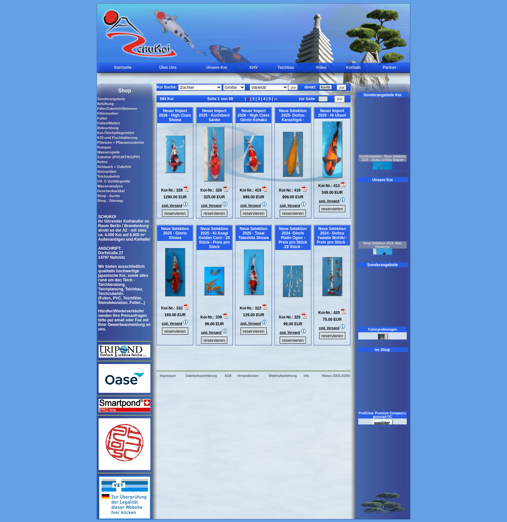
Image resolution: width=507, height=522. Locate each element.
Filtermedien (107, 113)
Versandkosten (247, 376)
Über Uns (168, 67)
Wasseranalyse (110, 186)
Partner (389, 67)
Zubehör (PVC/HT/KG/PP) (118, 157)
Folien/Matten (108, 123)
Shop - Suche (108, 196)
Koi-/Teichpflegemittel (115, 133)
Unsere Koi (216, 67)
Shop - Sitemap (110, 201)
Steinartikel (106, 171)
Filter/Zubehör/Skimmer (117, 108)
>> (275, 99)
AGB (228, 376)
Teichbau (285, 67)
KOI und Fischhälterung (117, 138)
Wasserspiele (108, 152)
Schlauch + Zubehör (114, 167)
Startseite (123, 67)
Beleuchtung (108, 128)
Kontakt (353, 67)
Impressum (168, 376)
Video (321, 67)
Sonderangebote (111, 99)
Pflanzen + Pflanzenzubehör (120, 142)
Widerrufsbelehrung (283, 376)
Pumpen (104, 147)
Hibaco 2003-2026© (336, 376)
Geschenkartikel (110, 191)
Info (306, 376)
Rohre (102, 162)
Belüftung (105, 104)
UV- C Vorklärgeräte (113, 181)
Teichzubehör (108, 176)
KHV (254, 67)
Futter (102, 118)
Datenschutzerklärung (201, 376)
